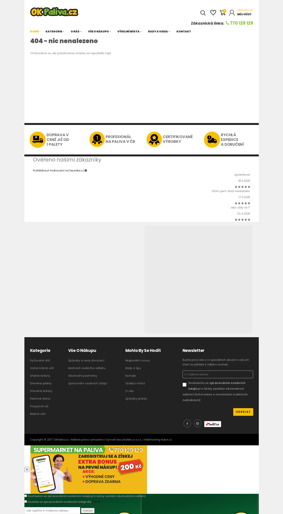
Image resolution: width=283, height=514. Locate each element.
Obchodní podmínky (82, 376)
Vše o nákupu (99, 31)
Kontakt (183, 31)
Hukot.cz (166, 440)
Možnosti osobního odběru (87, 368)
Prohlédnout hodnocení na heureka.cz (60, 170)
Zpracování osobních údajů (87, 383)
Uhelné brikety (40, 376)
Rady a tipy (133, 368)
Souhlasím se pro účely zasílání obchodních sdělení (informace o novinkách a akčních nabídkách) (215, 391)
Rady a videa (159, 31)
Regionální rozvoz (137, 360)
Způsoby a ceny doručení (86, 360)
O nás (76, 31)
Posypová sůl (39, 406)
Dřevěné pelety (41, 383)
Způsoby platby (136, 399)
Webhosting (152, 440)
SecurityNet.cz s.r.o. (129, 440)
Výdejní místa (129, 31)
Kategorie (55, 31)
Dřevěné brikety (41, 391)
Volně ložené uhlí (42, 368)
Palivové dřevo (40, 399)
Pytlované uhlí (40, 360)
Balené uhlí (38, 414)
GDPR (96, 502)
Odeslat (88, 510)
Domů (34, 31)
